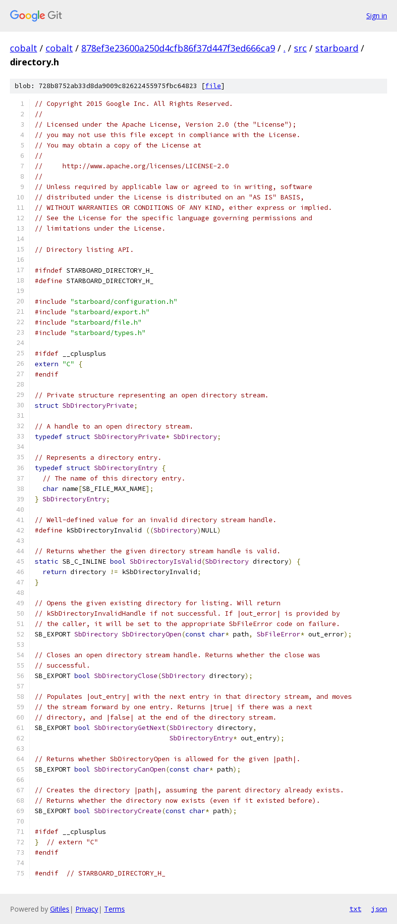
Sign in (376, 15)
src (300, 48)
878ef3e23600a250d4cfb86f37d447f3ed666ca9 (178, 48)
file (213, 86)
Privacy (86, 909)
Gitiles (59, 909)
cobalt (23, 48)
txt (355, 908)
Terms (114, 909)
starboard (336, 48)
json (379, 908)
